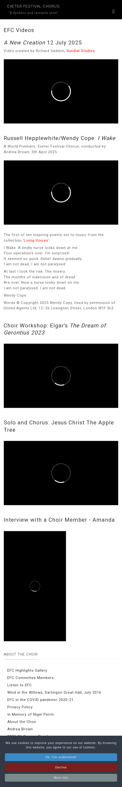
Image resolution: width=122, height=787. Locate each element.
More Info (61, 779)
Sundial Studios (81, 51)
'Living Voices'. (36, 240)
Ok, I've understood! (60, 758)
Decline (61, 769)
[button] (113, 12)
